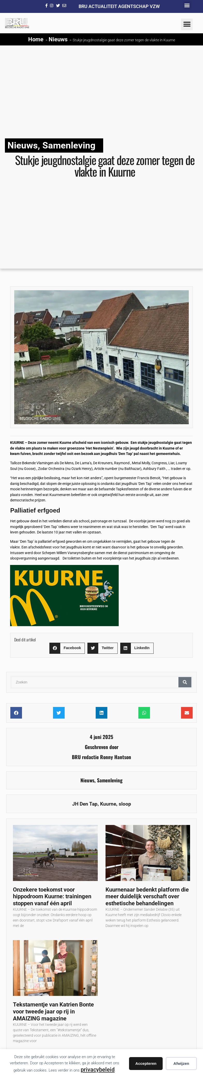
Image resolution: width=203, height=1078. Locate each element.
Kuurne (108, 804)
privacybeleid (98, 1069)
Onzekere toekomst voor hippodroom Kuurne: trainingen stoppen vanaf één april (52, 896)
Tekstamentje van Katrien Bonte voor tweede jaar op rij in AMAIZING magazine (53, 1011)
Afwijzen (181, 1063)
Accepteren (145, 1063)
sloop (125, 804)
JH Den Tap (84, 804)
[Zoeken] (184, 682)
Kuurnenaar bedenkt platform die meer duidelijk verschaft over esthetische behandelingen (147, 896)
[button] (187, 5)
